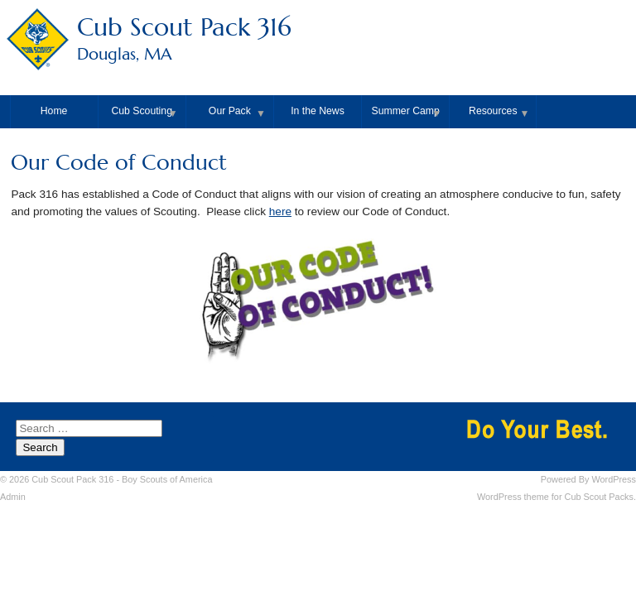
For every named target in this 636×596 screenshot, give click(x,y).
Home (54, 111)
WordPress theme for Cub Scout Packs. (556, 497)
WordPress (613, 479)
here (280, 211)
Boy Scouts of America (167, 479)
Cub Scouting (141, 111)
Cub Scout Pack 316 (318, 40)
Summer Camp (406, 111)
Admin (13, 497)
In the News (317, 111)
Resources (493, 111)
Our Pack (230, 111)
